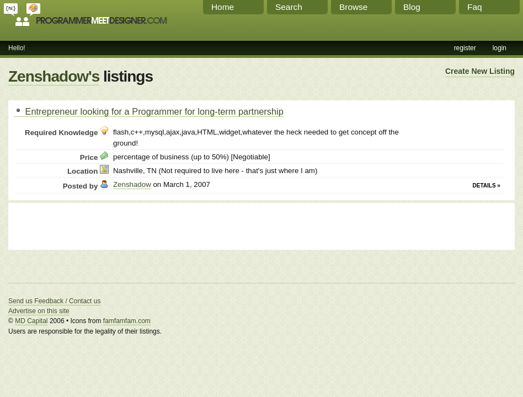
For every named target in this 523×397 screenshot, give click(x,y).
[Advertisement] (143, 225)
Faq (474, 7)
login (499, 48)
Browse (353, 7)
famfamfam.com (127, 321)
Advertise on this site (39, 311)
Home (222, 7)
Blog (411, 7)
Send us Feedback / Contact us (54, 301)
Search (288, 7)
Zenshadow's (53, 76)
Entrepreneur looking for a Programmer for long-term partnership (149, 111)
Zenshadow (132, 184)
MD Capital (31, 321)
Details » (486, 186)
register (465, 48)
